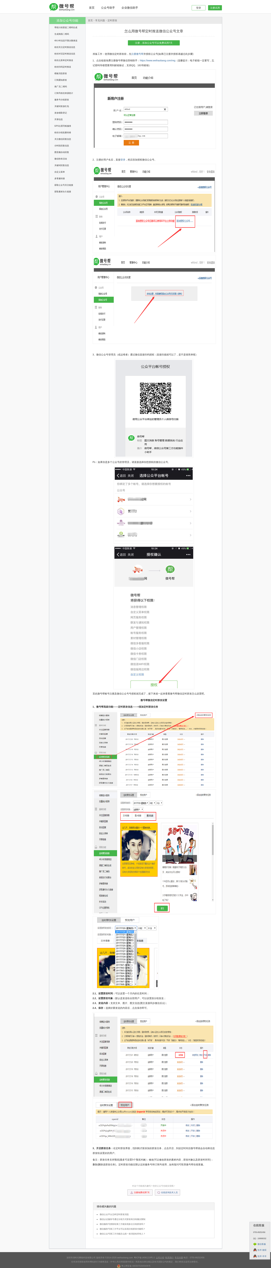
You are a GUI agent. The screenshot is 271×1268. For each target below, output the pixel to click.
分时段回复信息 (61, 145)
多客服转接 (59, 178)
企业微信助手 (130, 7)
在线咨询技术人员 (167, 1192)
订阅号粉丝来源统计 (63, 93)
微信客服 (262, 1244)
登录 (198, 7)
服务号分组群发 (61, 99)
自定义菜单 (59, 172)
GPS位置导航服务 (62, 126)
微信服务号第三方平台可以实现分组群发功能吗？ (122, 1229)
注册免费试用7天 (140, 1192)
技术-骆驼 (262, 1250)
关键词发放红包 (61, 106)
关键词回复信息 (61, 165)
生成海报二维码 (61, 34)
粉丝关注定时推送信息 (64, 47)
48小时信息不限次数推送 (65, 40)
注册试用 (215, 7)
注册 (133, 54)
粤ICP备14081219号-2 (144, 1257)
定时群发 (112, 20)
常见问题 (100, 20)
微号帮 (139, 54)
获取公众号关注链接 (63, 185)
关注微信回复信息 (62, 139)
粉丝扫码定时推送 (62, 67)
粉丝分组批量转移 (62, 132)
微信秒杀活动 (60, 159)
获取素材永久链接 (62, 191)
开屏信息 (58, 119)
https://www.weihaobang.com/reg (157, 60)
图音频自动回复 (61, 152)
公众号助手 (108, 7)
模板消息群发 (60, 73)
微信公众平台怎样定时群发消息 (114, 1214)
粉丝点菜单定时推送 (63, 60)
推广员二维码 (60, 86)
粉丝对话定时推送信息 (64, 54)
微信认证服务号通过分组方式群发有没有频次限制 (122, 1219)
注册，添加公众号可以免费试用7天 (154, 42)
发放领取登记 (60, 113)
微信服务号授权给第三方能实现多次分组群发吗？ (122, 1224)
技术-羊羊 (262, 1256)
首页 (92, 7)
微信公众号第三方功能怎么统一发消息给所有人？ (122, 1234)
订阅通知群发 (60, 80)
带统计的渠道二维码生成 (65, 27)
